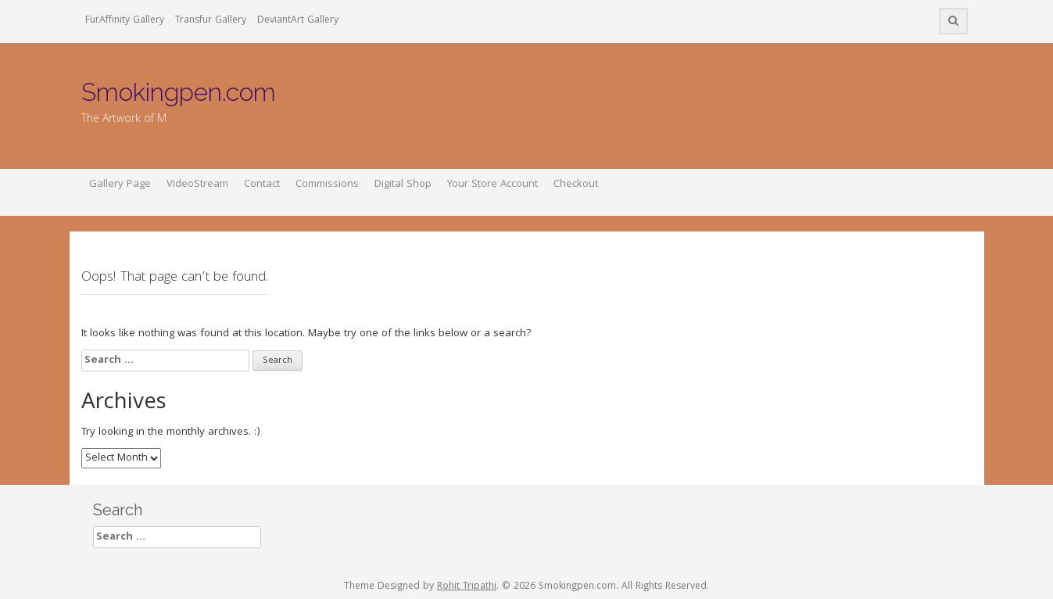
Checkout (575, 184)
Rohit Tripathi (466, 587)
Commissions (327, 184)
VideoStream (197, 184)
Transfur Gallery (210, 21)
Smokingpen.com (178, 91)
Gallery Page (120, 184)
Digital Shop (403, 184)
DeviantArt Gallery (297, 21)
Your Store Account (492, 184)
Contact (262, 184)
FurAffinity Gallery (124, 21)
